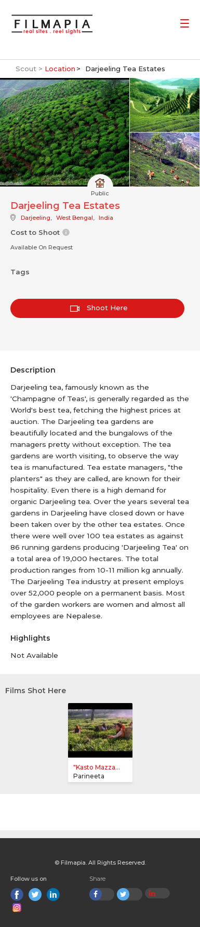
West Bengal (74, 217)
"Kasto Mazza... (96, 767)
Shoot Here (99, 307)
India (106, 217)
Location (60, 68)
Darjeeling (35, 217)
